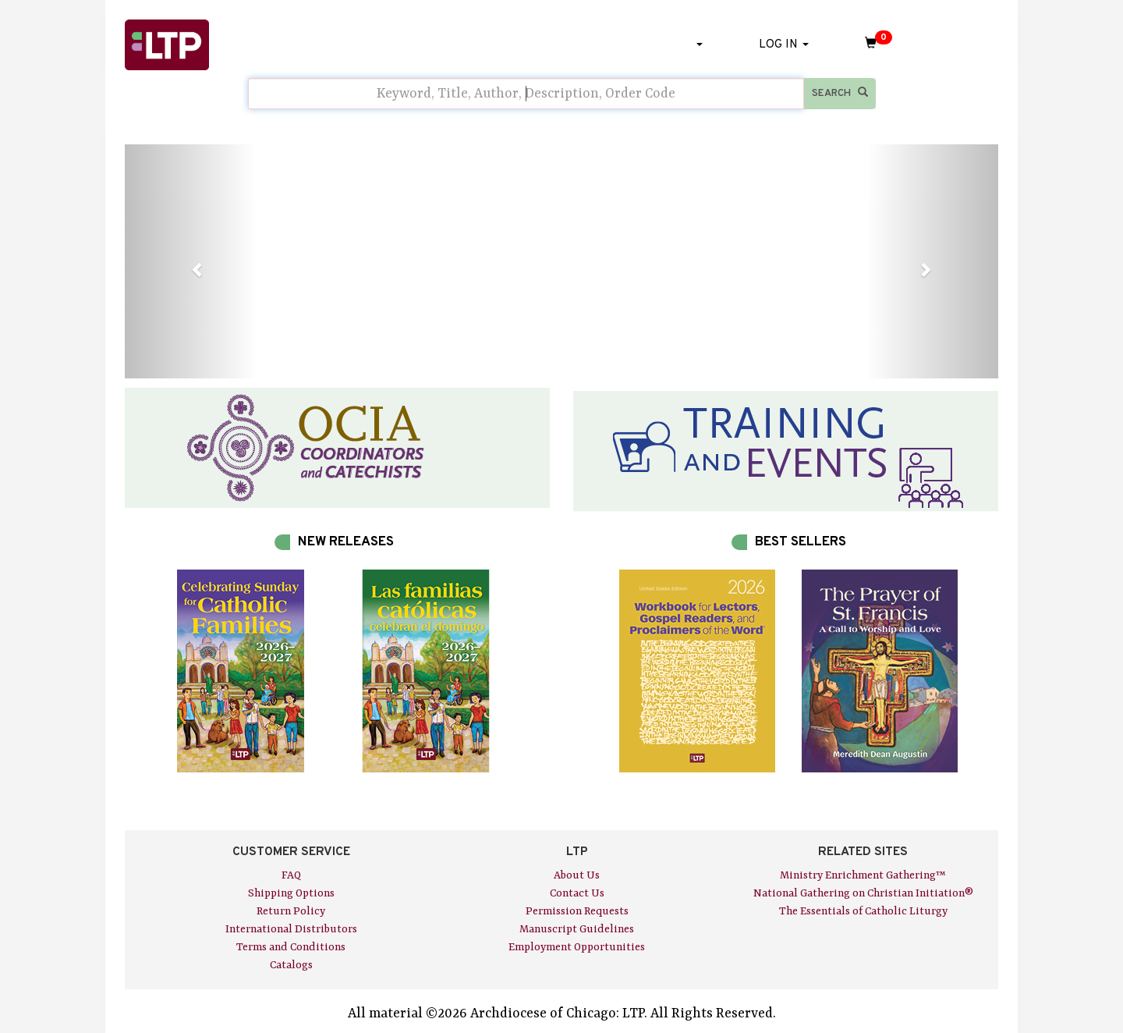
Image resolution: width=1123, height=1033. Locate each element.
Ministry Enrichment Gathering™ (863, 875)
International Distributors (291, 929)
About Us (577, 875)
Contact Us (577, 893)
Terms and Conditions (290, 947)
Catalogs (291, 965)
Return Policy (291, 911)
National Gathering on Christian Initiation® (863, 893)
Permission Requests (577, 911)
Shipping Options (291, 893)
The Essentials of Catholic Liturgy (863, 911)
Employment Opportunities (576, 947)
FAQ (291, 875)
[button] (190, 261)
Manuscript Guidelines (576, 929)
